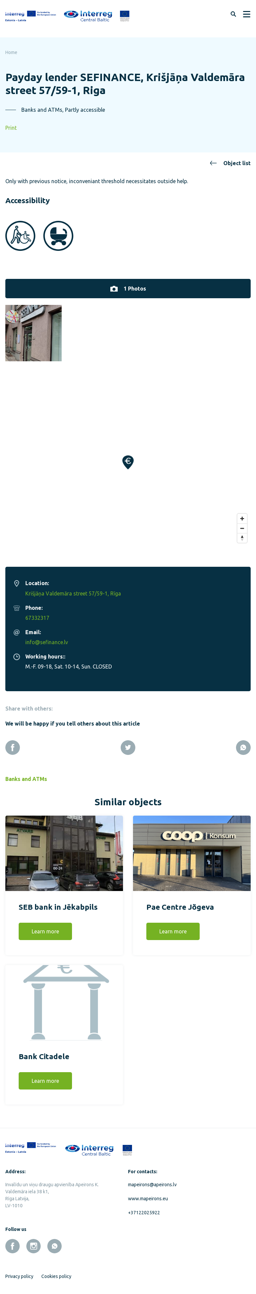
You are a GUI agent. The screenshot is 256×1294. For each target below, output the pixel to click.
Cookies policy (56, 1272)
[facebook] (12, 1242)
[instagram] (33, 1242)
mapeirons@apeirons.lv (152, 1180)
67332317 (37, 614)
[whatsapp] (54, 1242)
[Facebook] (12, 743)
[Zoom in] (242, 514)
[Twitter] (128, 743)
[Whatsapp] (243, 743)
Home (11, 52)
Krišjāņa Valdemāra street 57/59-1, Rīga (73, 589)
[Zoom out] (242, 524)
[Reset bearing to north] (242, 534)
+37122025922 (144, 1208)
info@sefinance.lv (46, 638)
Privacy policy (19, 1272)
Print (11, 128)
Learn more (45, 927)
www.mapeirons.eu (148, 1194)
